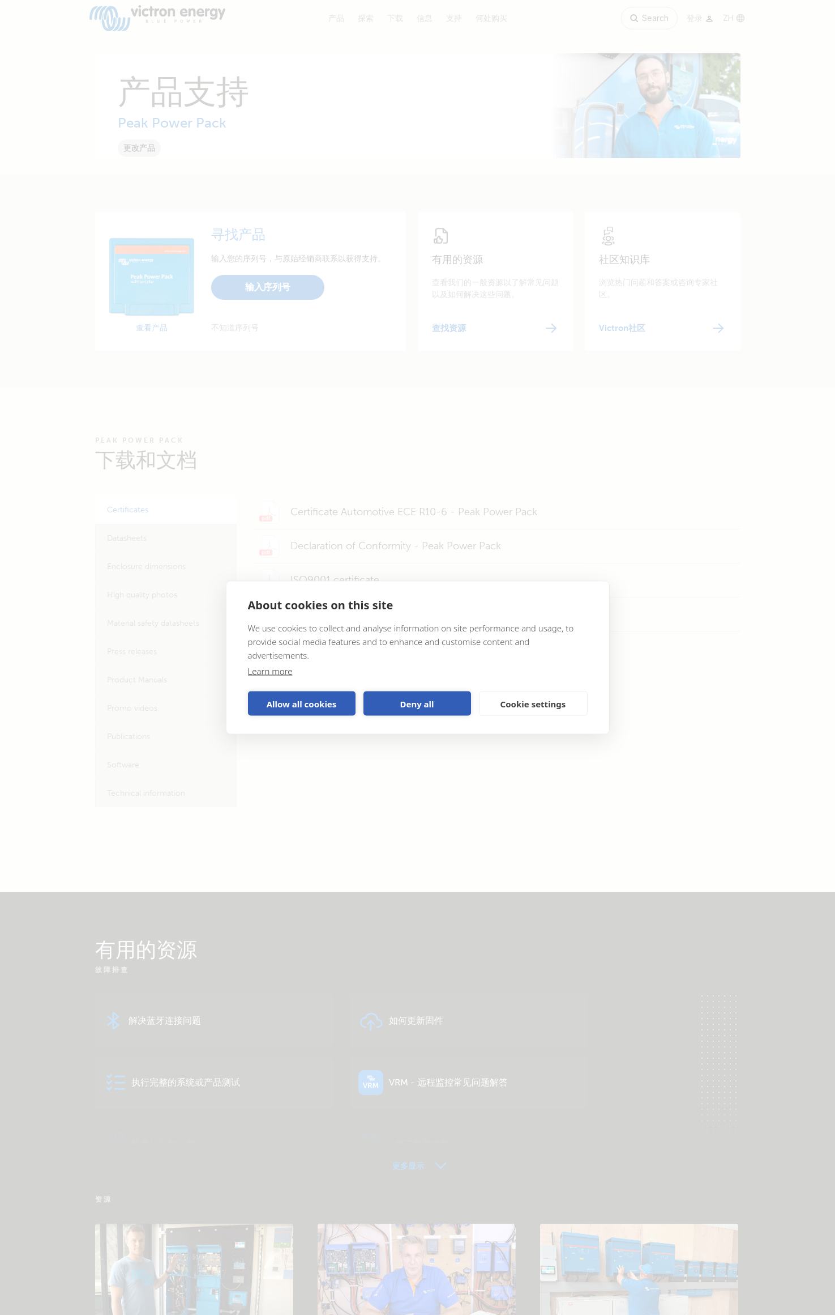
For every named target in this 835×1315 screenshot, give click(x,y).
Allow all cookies (302, 703)
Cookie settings (533, 703)
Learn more (270, 671)
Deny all (417, 703)
